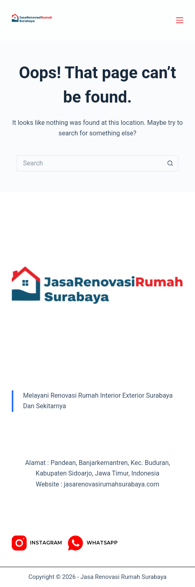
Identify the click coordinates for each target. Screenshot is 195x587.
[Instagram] (37, 543)
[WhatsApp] (92, 543)
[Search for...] (89, 163)
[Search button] (170, 163)
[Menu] (179, 20)
